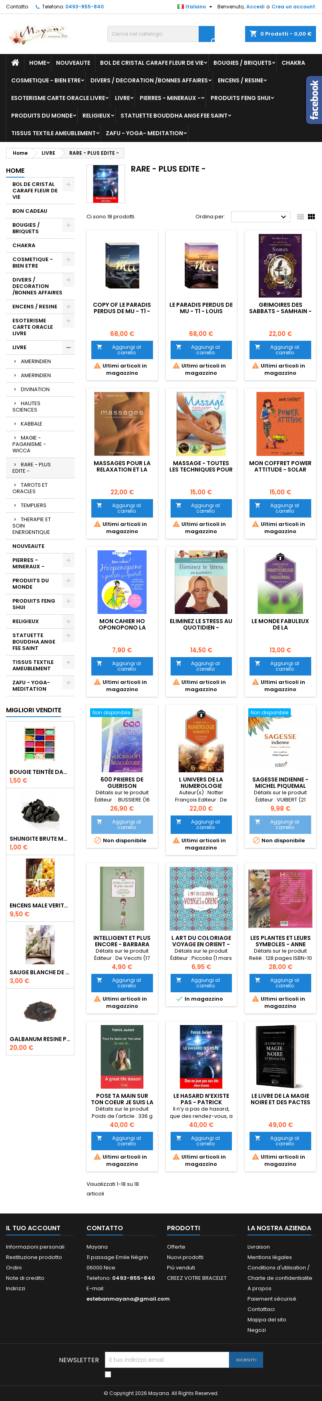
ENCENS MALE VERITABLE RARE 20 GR (40, 905)
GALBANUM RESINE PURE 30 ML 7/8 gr (40, 1039)
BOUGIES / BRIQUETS (242, 63)
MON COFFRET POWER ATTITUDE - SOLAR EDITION (280, 469)
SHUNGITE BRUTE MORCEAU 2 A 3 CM (40, 838)
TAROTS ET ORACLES (30, 488)
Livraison (259, 1247)
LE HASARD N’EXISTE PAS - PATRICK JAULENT (201, 1102)
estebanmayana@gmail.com (128, 1299)
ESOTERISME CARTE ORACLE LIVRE (58, 98)
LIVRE (122, 98)
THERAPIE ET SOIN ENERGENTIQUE (31, 526)
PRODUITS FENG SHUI (240, 98)
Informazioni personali (35, 1247)
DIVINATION (35, 389)
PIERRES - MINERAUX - (170, 98)
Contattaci (261, 1309)
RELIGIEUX (97, 116)
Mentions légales (270, 1257)
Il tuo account (33, 1228)
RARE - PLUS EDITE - (31, 468)
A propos (260, 1288)
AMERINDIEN (36, 361)
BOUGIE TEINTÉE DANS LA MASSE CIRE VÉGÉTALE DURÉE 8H (40, 772)
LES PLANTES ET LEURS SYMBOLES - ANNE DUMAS (280, 944)
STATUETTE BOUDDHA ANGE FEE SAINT (174, 116)
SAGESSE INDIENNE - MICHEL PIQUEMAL (280, 782)
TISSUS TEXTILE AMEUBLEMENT (53, 133)
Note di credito (25, 1278)
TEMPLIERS (33, 505)
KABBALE (31, 424)
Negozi (257, 1330)
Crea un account (293, 6)
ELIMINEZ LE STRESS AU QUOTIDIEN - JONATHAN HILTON (201, 627)
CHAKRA (293, 63)
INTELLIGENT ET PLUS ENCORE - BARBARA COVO (122, 944)
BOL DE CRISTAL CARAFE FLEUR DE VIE (151, 63)
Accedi (255, 6)
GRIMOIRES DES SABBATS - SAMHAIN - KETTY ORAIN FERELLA (280, 311)
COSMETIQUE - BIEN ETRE (45, 80)
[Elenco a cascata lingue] (195, 7)
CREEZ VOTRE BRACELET (197, 1278)
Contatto (17, 6)
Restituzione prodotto (34, 1257)
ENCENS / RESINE (240, 80)
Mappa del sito (267, 1319)
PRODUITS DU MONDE (41, 116)
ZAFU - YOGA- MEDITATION (144, 133)
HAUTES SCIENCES (26, 407)
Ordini (14, 1267)
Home (37, 63)
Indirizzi (15, 1288)
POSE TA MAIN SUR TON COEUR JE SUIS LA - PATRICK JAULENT (122, 1102)
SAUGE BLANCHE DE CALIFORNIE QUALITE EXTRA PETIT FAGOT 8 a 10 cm (40, 972)
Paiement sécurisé (272, 1299)
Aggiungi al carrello (119, 350)
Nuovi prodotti (185, 1257)
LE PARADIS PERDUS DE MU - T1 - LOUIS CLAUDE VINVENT (201, 311)
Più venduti (181, 1267)
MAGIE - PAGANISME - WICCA (29, 444)
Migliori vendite (33, 710)
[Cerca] (161, 34)
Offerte (176, 1247)
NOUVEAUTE (73, 63)
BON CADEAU (29, 211)
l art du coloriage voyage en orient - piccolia (201, 944)
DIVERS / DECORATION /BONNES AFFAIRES (149, 80)
